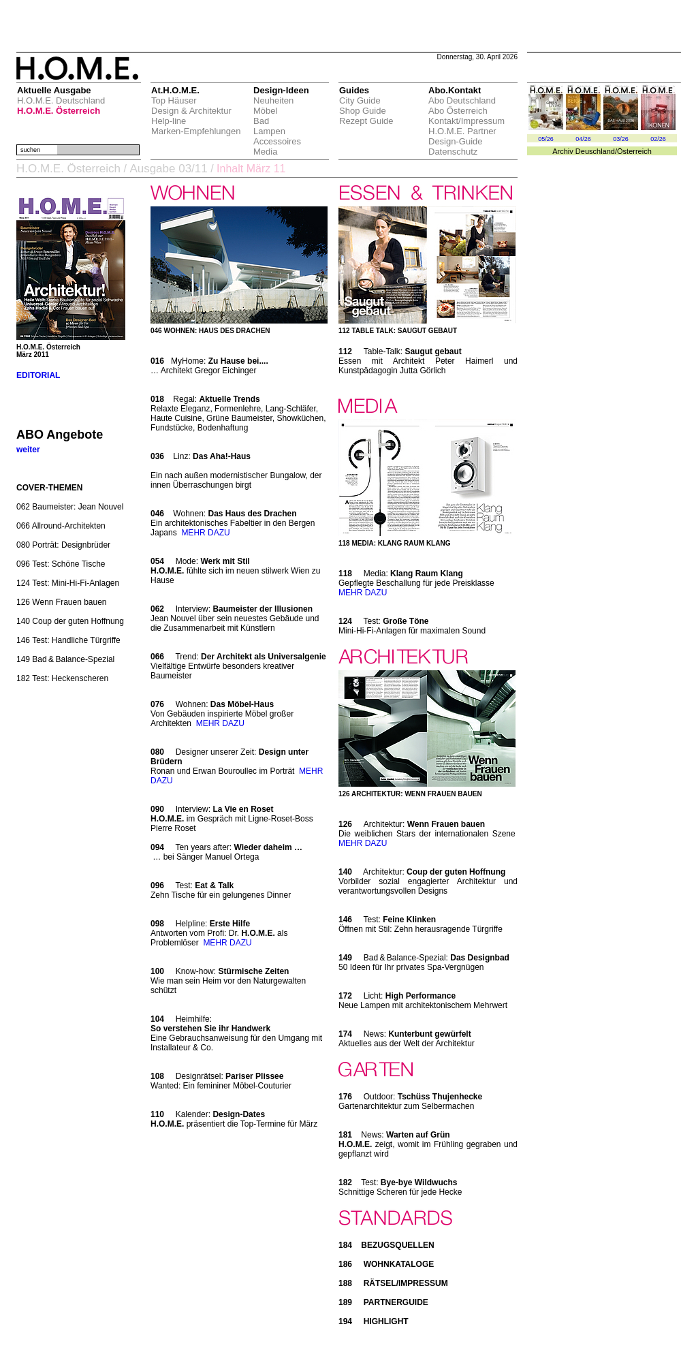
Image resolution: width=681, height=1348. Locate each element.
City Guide (360, 100)
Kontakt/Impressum (466, 121)
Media (265, 151)
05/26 (546, 139)
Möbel (265, 111)
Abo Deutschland (462, 100)
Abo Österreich (458, 111)
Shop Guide (362, 111)
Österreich (634, 151)
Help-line (168, 121)
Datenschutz (452, 151)
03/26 (621, 139)
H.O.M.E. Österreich (58, 111)
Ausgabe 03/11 (168, 168)
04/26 (583, 139)
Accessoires (277, 141)
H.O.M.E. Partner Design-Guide (462, 136)
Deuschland (595, 151)
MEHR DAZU (205, 532)
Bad (261, 121)
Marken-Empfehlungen (196, 131)
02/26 (658, 139)
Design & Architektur (191, 111)
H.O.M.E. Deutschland (61, 100)
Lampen (269, 131)
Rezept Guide (366, 121)
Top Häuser (173, 100)
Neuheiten (273, 100)
